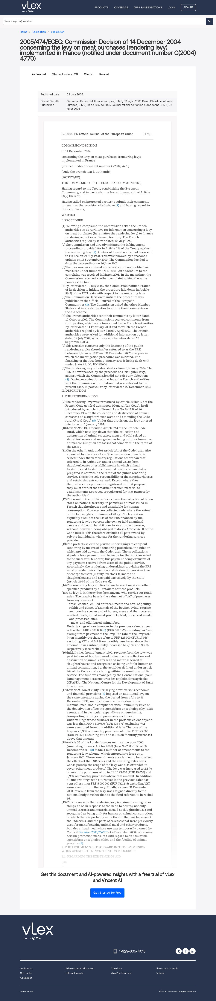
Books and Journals (167, 968)
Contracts (25, 973)
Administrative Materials (79, 968)
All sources (26, 977)
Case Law (116, 968)
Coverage (121, 7)
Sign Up (188, 7)
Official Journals (74, 973)
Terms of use (26, 991)
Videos (160, 973)
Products (102, 7)
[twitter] (179, 951)
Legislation (26, 968)
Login (171, 7)
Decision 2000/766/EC (93, 832)
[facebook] (185, 951)
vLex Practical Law (121, 973)
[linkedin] (192, 951)
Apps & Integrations (148, 7)
